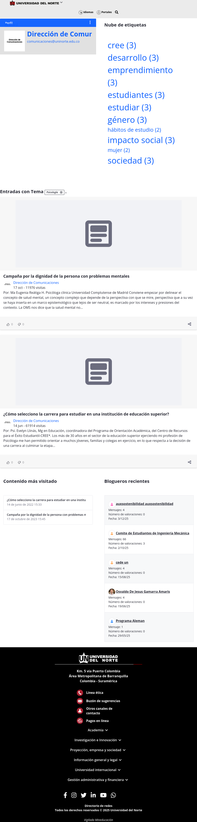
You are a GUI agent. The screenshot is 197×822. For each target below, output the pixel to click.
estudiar (129, 107)
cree (122, 45)
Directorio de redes (99, 806)
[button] (116, 12)
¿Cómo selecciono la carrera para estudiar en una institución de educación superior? (86, 414)
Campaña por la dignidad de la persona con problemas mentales (66, 276)
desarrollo (133, 57)
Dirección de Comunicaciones (75, 34)
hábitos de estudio (134, 129)
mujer (119, 150)
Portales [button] (104, 12)
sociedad (131, 160)
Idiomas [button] (86, 12)
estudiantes (136, 94)
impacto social (141, 140)
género (127, 119)
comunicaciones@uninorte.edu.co (53, 41)
